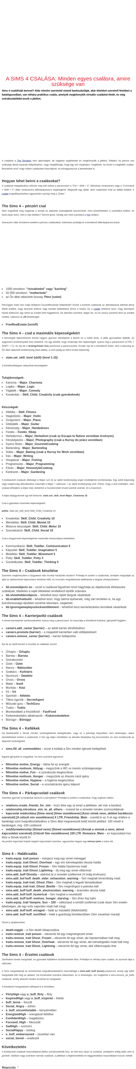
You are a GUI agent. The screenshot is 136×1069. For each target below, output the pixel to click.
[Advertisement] (68, 38)
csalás (5, 193)
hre (88, 214)
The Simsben (24, 160)
